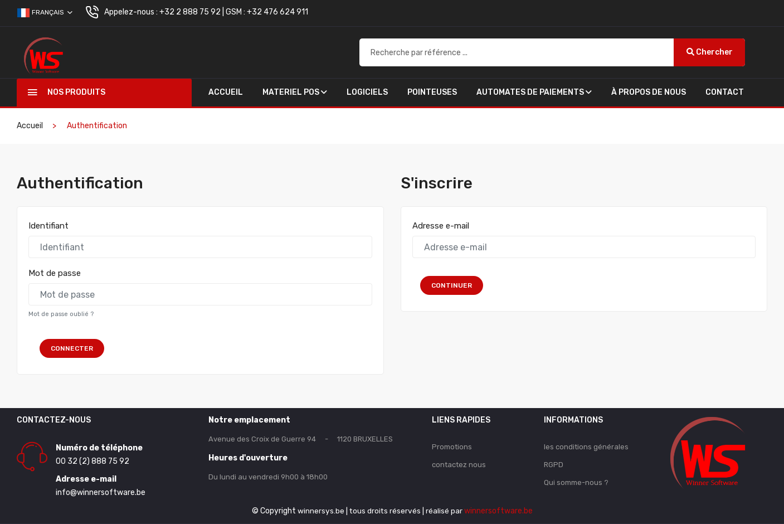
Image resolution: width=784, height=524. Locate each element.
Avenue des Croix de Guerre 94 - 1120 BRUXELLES (300, 439)
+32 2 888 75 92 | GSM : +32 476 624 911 (233, 12)
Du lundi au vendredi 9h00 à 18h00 (268, 477)
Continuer (455, 285)
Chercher (709, 52)
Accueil (225, 92)
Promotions (452, 447)
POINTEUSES (432, 92)
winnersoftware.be (499, 511)
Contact (724, 92)
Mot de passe (54, 273)
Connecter (72, 348)
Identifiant (48, 225)
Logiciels (367, 92)
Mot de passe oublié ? (61, 314)
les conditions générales (586, 447)
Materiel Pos (294, 92)
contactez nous (459, 464)
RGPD (553, 464)
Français (44, 13)
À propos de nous (648, 92)
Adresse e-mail (440, 225)
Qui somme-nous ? (576, 482)
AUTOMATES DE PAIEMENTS (534, 92)
